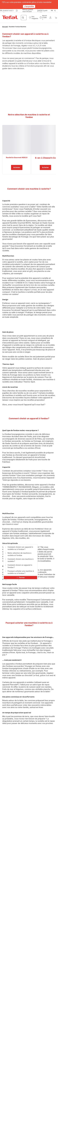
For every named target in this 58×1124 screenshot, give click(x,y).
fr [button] (52, 10)
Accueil (5, 27)
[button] (33, 17)
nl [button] (55, 10)
